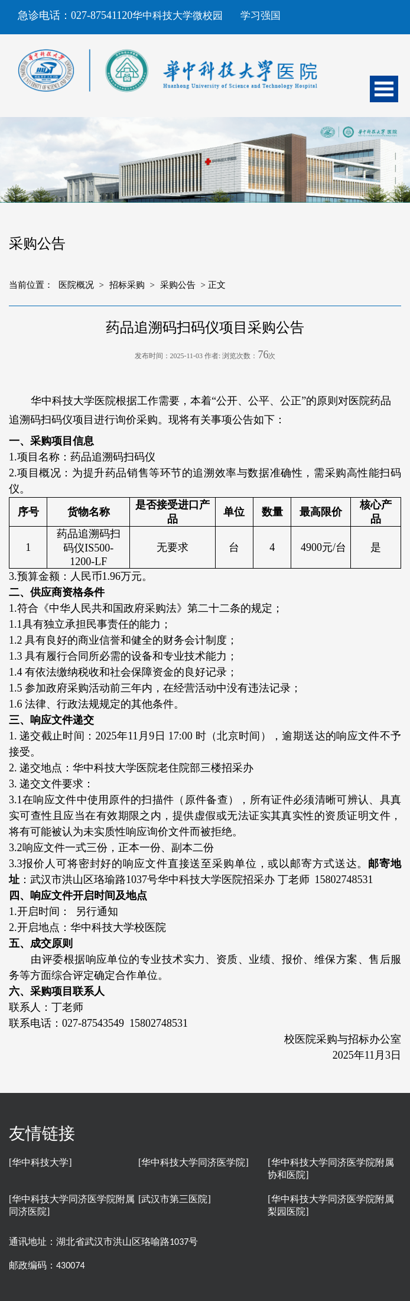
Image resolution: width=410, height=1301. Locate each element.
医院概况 (76, 285)
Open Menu (384, 89)
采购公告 (178, 285)
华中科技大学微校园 (177, 15)
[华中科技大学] (40, 1162)
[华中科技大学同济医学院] (193, 1162)
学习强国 (260, 15)
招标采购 (127, 285)
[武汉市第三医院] (174, 1199)
